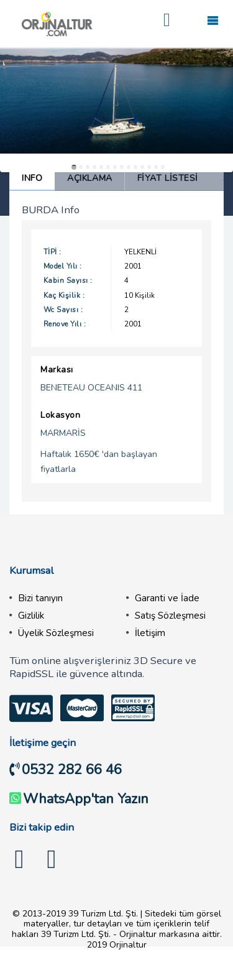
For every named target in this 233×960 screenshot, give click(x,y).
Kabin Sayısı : (68, 280)
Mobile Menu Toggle (212, 20)
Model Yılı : (62, 266)
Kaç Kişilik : (64, 295)
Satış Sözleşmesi (170, 615)
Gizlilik (31, 615)
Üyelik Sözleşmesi (56, 633)
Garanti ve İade (167, 598)
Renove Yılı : (64, 324)
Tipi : (52, 252)
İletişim (150, 633)
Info (32, 178)
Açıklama (89, 178)
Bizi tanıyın (40, 598)
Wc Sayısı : (63, 310)
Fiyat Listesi (167, 178)
